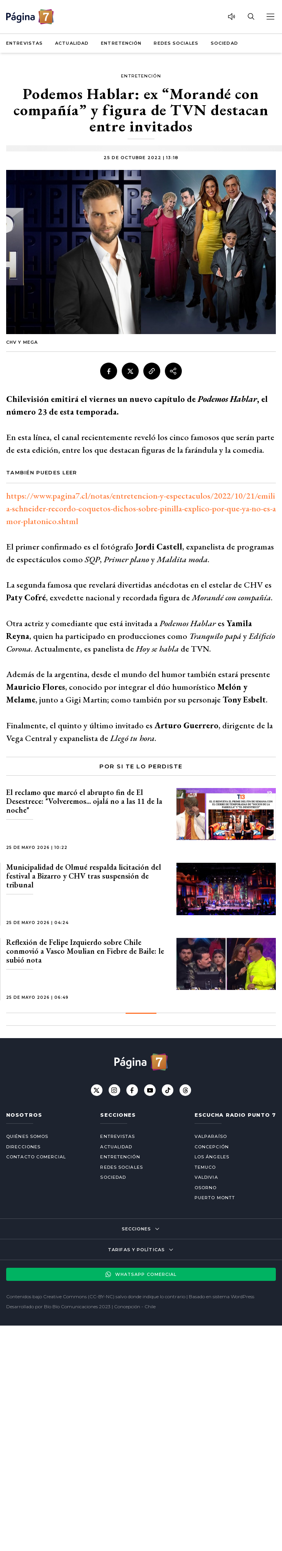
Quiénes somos (27, 1136)
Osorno (206, 1187)
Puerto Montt (215, 1197)
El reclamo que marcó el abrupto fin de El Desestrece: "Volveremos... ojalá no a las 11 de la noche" (84, 801)
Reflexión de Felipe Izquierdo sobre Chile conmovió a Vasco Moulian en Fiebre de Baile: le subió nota (85, 951)
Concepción (212, 1146)
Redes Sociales (176, 43)
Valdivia (206, 1177)
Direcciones (23, 1146)
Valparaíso (211, 1136)
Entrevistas (24, 43)
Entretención (121, 43)
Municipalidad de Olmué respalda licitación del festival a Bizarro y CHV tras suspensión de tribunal (83, 876)
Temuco (205, 1167)
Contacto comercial (36, 1156)
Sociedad (224, 43)
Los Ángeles (212, 1156)
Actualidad (72, 43)
